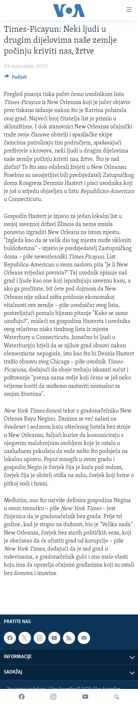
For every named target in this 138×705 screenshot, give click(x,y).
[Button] (15, 79)
